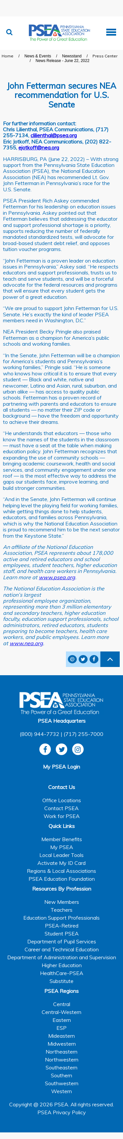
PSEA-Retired (61, 925)
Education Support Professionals (61, 917)
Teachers (61, 909)
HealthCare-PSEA (61, 973)
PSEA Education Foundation (62, 878)
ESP (61, 1028)
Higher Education (62, 965)
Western (61, 1091)
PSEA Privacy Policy (61, 1112)
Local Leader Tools (61, 855)
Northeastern (61, 1051)
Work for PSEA (62, 816)
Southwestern (61, 1083)
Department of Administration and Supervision (61, 957)
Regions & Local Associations (61, 871)
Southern (61, 1075)
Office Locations (61, 800)
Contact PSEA (61, 808)
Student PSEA (62, 933)
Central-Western (61, 1012)
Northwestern (61, 1059)
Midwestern (62, 1043)
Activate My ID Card (61, 863)
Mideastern (61, 1035)
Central (61, 1004)
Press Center (104, 55)
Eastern (61, 1020)
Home (7, 55)
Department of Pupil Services (61, 941)
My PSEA (61, 847)
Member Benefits (61, 839)
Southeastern (61, 1067)
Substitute (61, 981)
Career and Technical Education (62, 949)
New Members (61, 902)
